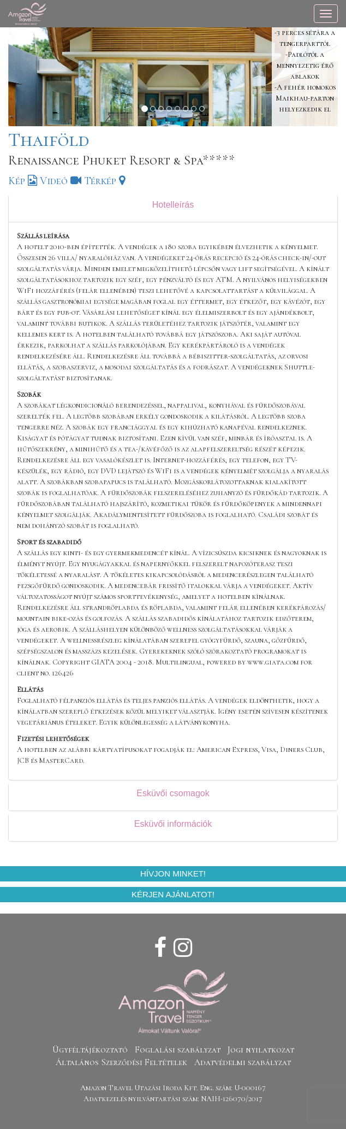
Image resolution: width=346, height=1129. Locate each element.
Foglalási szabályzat (177, 1049)
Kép (22, 180)
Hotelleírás (173, 204)
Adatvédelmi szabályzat (242, 1062)
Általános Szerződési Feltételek (121, 1062)
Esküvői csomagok (172, 793)
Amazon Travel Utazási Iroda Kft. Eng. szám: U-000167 (173, 1087)
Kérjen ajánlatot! (173, 894)
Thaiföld (48, 139)
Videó (60, 180)
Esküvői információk (173, 823)
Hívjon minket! (173, 873)
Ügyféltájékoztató (90, 1049)
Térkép (104, 180)
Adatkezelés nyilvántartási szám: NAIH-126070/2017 (173, 1098)
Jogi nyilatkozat (261, 1049)
